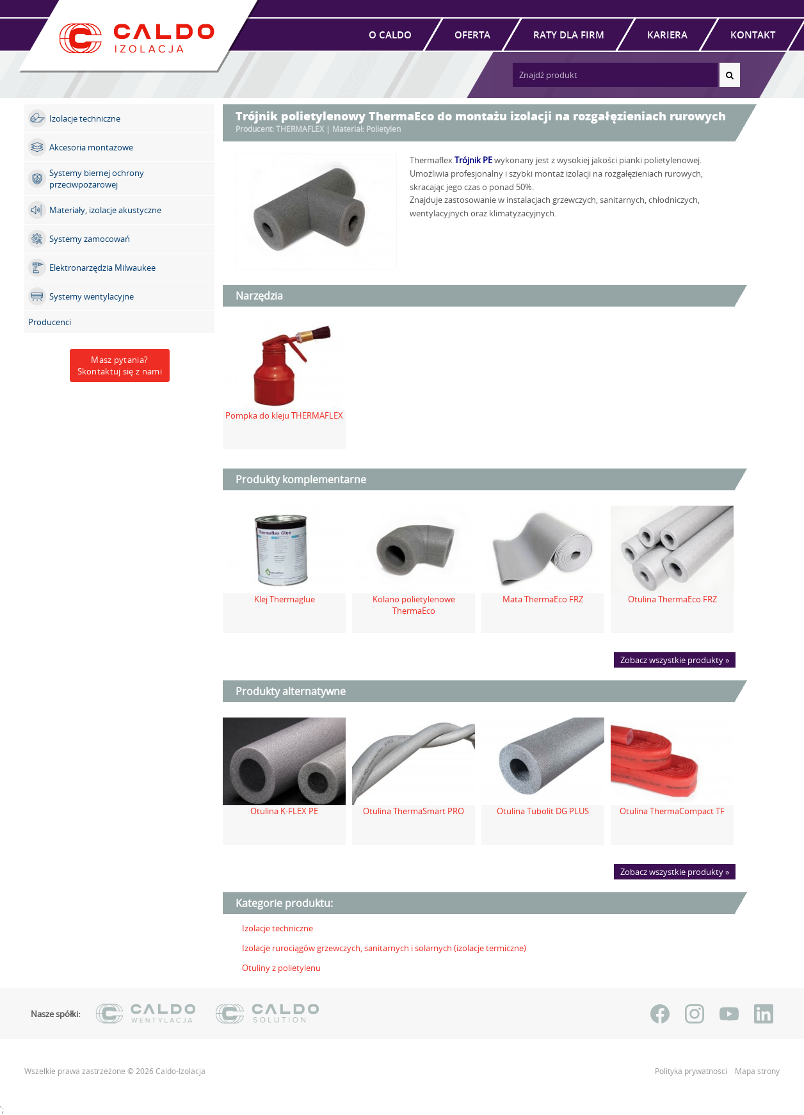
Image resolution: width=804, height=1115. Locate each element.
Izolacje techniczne (277, 928)
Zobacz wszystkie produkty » (674, 660)
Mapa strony (757, 1071)
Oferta (472, 34)
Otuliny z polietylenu (281, 968)
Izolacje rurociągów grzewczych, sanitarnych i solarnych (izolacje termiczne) (384, 948)
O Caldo (390, 34)
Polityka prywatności (692, 1071)
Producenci (49, 322)
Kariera (667, 34)
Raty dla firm (568, 34)
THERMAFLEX (300, 129)
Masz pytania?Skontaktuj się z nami (119, 365)
